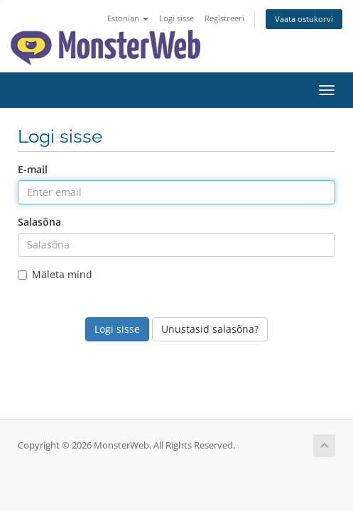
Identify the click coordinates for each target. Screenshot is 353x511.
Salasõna (39, 222)
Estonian (127, 18)
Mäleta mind (55, 274)
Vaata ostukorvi (304, 18)
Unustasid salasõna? (210, 329)
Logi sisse (176, 18)
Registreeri (224, 18)
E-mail (33, 169)
